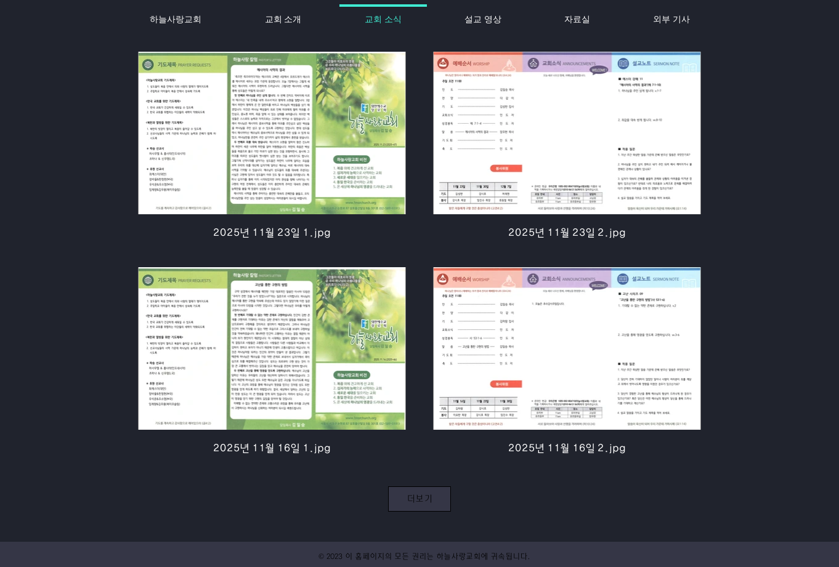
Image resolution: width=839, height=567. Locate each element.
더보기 (419, 499)
